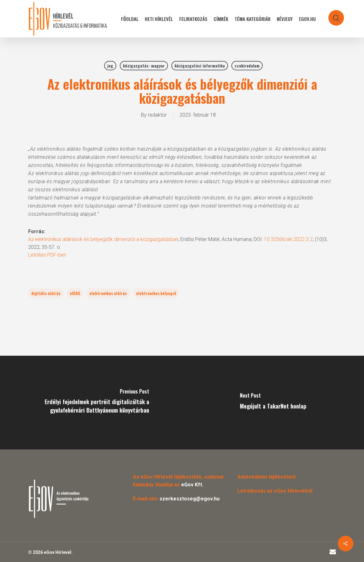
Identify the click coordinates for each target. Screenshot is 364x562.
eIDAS (75, 293)
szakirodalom (247, 65)
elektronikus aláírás (108, 293)
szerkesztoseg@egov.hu (189, 499)
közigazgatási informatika (199, 65)
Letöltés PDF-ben (47, 255)
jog (110, 65)
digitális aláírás (45, 293)
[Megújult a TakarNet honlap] (273, 402)
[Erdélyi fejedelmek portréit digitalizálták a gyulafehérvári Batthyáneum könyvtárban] (91, 402)
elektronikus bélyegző (156, 293)
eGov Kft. (192, 485)
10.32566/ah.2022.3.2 (288, 239)
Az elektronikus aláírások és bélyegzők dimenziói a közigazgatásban (103, 239)
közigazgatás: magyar (144, 65)
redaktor (157, 115)
